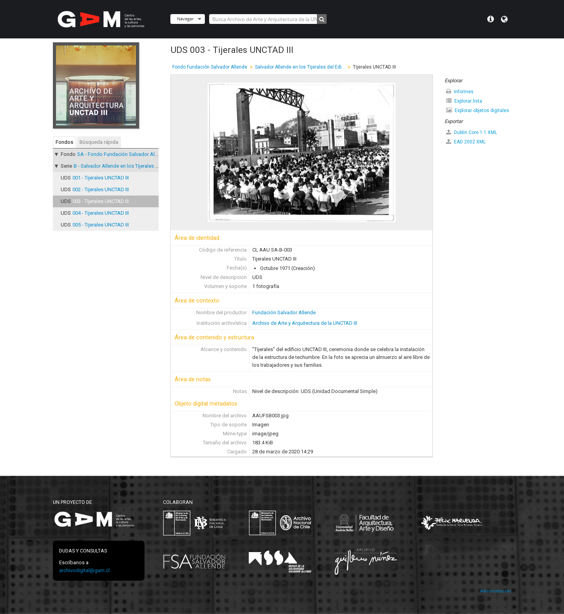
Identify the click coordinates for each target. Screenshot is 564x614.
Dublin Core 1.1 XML (471, 132)
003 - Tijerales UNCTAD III (100, 201)
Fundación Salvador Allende (284, 312)
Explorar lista (464, 101)
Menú (490, 19)
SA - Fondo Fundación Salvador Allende (122, 154)
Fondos (64, 142)
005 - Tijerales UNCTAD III (100, 225)
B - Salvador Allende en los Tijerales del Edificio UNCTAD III (140, 166)
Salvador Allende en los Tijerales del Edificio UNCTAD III (301, 67)
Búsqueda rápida (99, 142)
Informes (460, 91)
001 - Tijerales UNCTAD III (100, 178)
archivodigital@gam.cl (84, 570)
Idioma (504, 19)
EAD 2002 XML (466, 142)
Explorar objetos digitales (477, 110)
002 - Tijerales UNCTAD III (100, 189)
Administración (495, 591)
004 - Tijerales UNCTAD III (100, 213)
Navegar (185, 19)
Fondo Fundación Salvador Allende (209, 67)
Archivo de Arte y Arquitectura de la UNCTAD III (304, 323)
